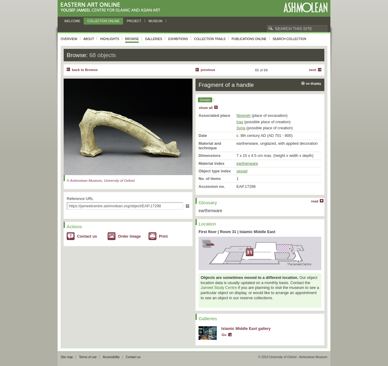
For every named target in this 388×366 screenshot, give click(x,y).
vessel (241, 171)
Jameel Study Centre (219, 287)
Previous (208, 70)
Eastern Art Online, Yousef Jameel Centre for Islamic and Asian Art (112, 7)
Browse (132, 39)
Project (134, 21)
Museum (155, 21)
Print (163, 236)
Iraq (239, 122)
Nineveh (243, 115)
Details (205, 100)
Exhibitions (178, 39)
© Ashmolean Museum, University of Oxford (101, 180)
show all (205, 108)
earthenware (247, 163)
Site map (67, 357)
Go (224, 335)
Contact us (87, 236)
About (88, 39)
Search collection (289, 39)
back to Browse (85, 70)
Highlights (109, 39)
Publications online (249, 39)
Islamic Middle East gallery (246, 328)
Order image (129, 236)
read (314, 201)
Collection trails (210, 39)
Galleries (153, 39)
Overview (69, 39)
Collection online (103, 21)
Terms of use (88, 357)
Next (312, 70)
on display (313, 83)
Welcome (72, 21)
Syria (240, 128)
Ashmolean (305, 7)
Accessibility (111, 357)
